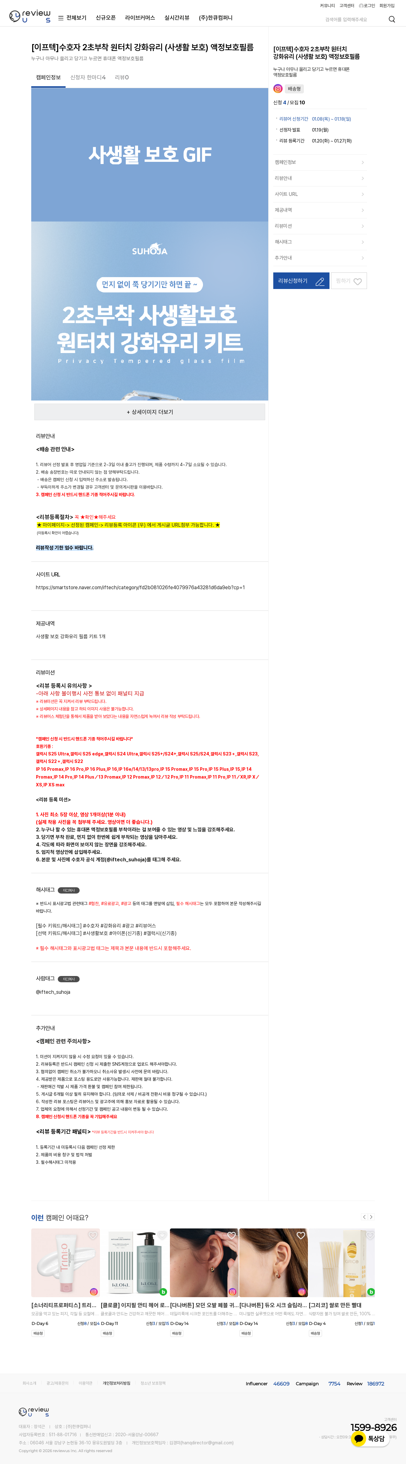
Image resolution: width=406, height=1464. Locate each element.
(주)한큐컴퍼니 (216, 17)
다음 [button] (371, 1216)
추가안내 (283, 258)
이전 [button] (364, 1216)
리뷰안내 (283, 178)
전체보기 (71, 18)
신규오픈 (106, 17)
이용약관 (85, 1383)
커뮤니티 (327, 5)
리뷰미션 (283, 226)
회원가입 (386, 5)
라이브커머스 (140, 17)
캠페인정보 (48, 77)
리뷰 (122, 77)
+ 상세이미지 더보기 (149, 412)
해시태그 (283, 242)
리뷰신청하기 (293, 280)
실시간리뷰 (177, 17)
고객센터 (346, 5)
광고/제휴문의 (57, 1383)
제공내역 (283, 210)
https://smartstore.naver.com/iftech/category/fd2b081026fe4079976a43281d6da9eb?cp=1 (140, 587)
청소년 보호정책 (153, 1383)
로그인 (367, 5)
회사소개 (29, 1383)
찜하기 (343, 280)
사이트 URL (286, 194)
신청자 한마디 (88, 77)
